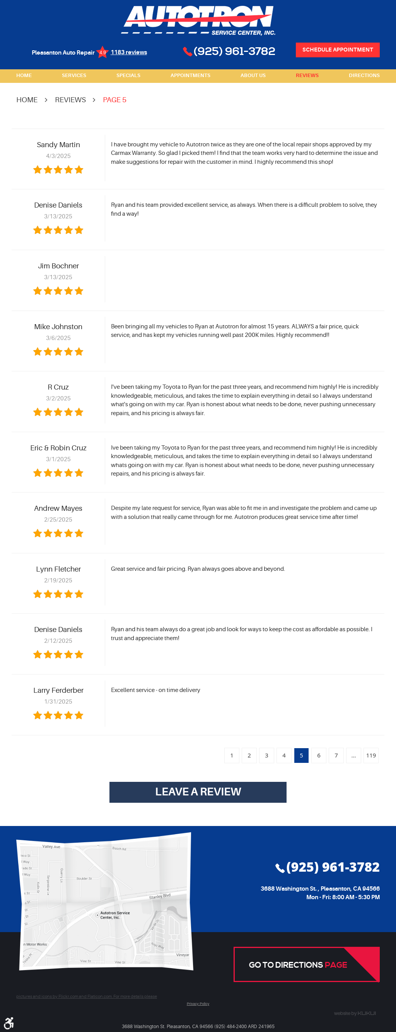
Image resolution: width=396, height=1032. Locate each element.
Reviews (307, 75)
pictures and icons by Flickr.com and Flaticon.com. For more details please (86, 996)
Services (74, 75)
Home (24, 75)
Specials (128, 75)
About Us (253, 75)
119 (371, 755)
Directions (364, 75)
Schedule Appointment (337, 50)
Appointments (190, 75)
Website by (355, 1013)
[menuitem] (24, 75)
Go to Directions (298, 965)
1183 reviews (129, 52)
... (353, 755)
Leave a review (198, 792)
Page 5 (114, 100)
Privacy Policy (198, 1004)
